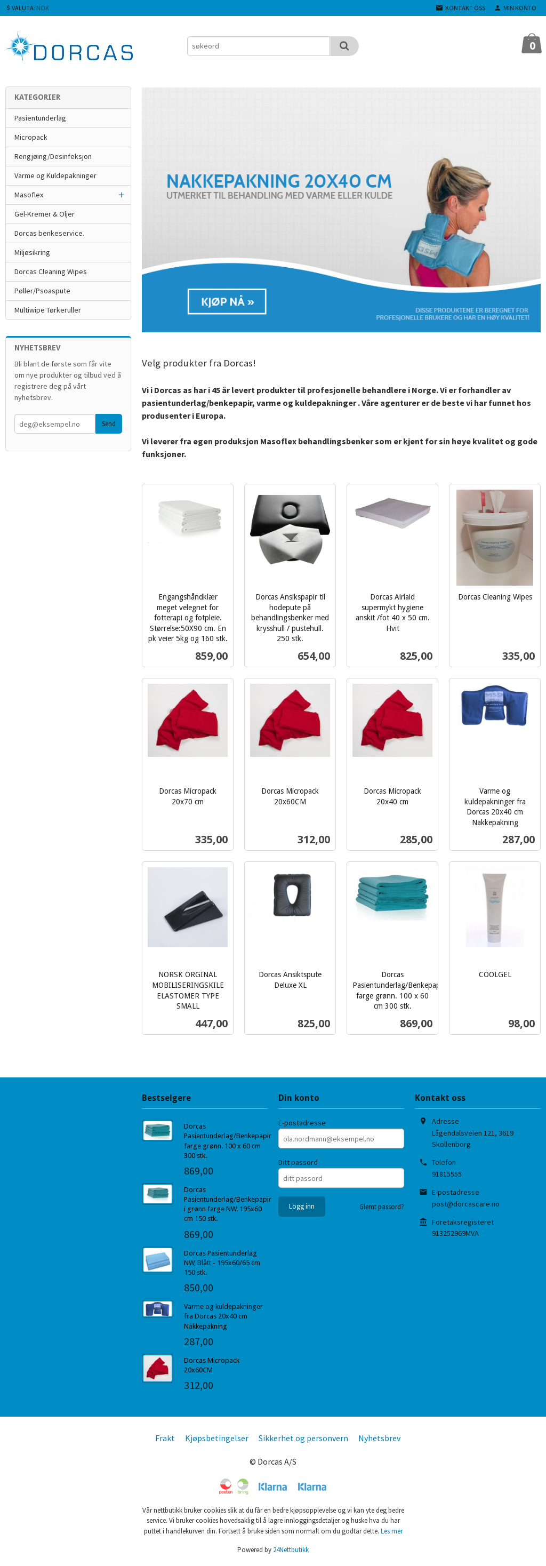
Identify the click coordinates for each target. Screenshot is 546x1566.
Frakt (165, 1438)
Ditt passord (298, 1162)
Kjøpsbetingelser (216, 1438)
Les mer (392, 1531)
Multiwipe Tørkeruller (47, 310)
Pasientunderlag (40, 118)
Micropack (30, 137)
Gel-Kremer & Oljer (44, 214)
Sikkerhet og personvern (303, 1438)
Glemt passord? (381, 1206)
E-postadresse (302, 1123)
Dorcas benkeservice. (49, 233)
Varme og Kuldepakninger (55, 175)
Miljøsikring (32, 252)
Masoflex (28, 194)
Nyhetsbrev (379, 1438)
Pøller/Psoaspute (42, 290)
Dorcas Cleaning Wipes (50, 271)
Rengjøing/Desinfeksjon (53, 156)
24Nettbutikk (291, 1549)
